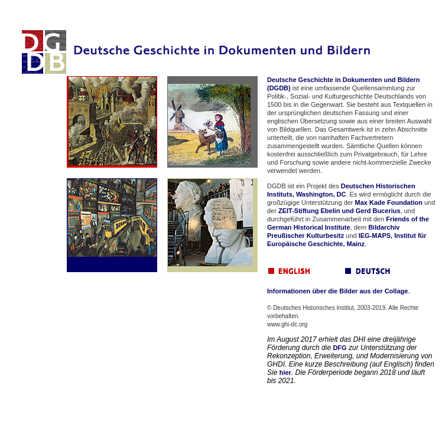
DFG (339, 347)
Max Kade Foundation (388, 202)
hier (285, 372)
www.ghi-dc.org (287, 324)
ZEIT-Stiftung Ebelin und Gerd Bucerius (339, 210)
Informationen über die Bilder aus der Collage (337, 291)
